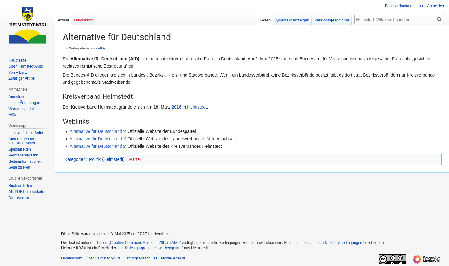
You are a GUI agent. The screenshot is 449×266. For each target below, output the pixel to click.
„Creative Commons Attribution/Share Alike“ (145, 242)
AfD (101, 48)
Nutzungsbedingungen (343, 242)
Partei (135, 159)
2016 (176, 107)
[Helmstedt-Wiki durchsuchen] (399, 19)
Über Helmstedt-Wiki (103, 258)
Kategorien (75, 159)
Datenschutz (71, 258)
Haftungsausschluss (140, 258)
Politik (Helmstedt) (107, 159)
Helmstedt (197, 107)
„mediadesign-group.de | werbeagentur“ (150, 248)
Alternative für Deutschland (96, 131)
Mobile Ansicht (173, 258)
